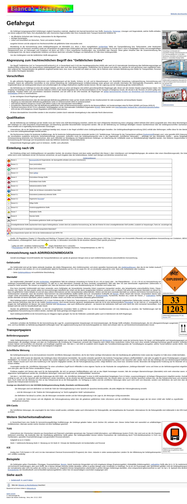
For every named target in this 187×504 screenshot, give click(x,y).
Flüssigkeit (128, 302)
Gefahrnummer (174, 315)
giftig (36, 173)
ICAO (97, 107)
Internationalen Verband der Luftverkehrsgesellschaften (137, 107)
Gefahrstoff (15, 480)
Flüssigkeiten (17, 248)
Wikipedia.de (31, 488)
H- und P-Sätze (27, 480)
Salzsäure (169, 85)
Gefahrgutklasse (24, 272)
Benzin (115, 294)
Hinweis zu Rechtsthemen (28, 485)
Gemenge (116, 31)
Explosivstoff (148, 134)
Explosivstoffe (102, 295)
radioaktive (151, 295)
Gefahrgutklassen (89, 158)
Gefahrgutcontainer (168, 104)
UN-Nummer (61, 304)
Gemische (108, 31)
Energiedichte (13, 470)
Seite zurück (11, 494)
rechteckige (103, 47)
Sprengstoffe (34, 160)
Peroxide (41, 199)
